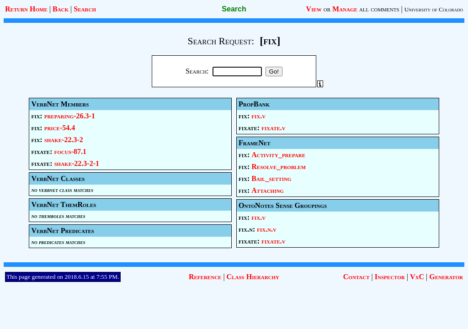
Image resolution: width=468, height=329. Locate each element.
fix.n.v (267, 229)
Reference (205, 277)
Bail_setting (271, 178)
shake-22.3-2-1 (76, 163)
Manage (344, 9)
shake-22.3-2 (63, 139)
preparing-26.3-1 (69, 116)
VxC (417, 277)
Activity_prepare (278, 155)
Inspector (390, 277)
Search (85, 9)
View (314, 9)
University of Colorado (433, 9)
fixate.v (273, 128)
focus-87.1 (70, 151)
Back (61, 9)
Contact (356, 277)
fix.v (258, 116)
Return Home (26, 9)
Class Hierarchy (253, 277)
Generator (446, 277)
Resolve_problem (278, 166)
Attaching (267, 190)
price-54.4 (59, 128)
